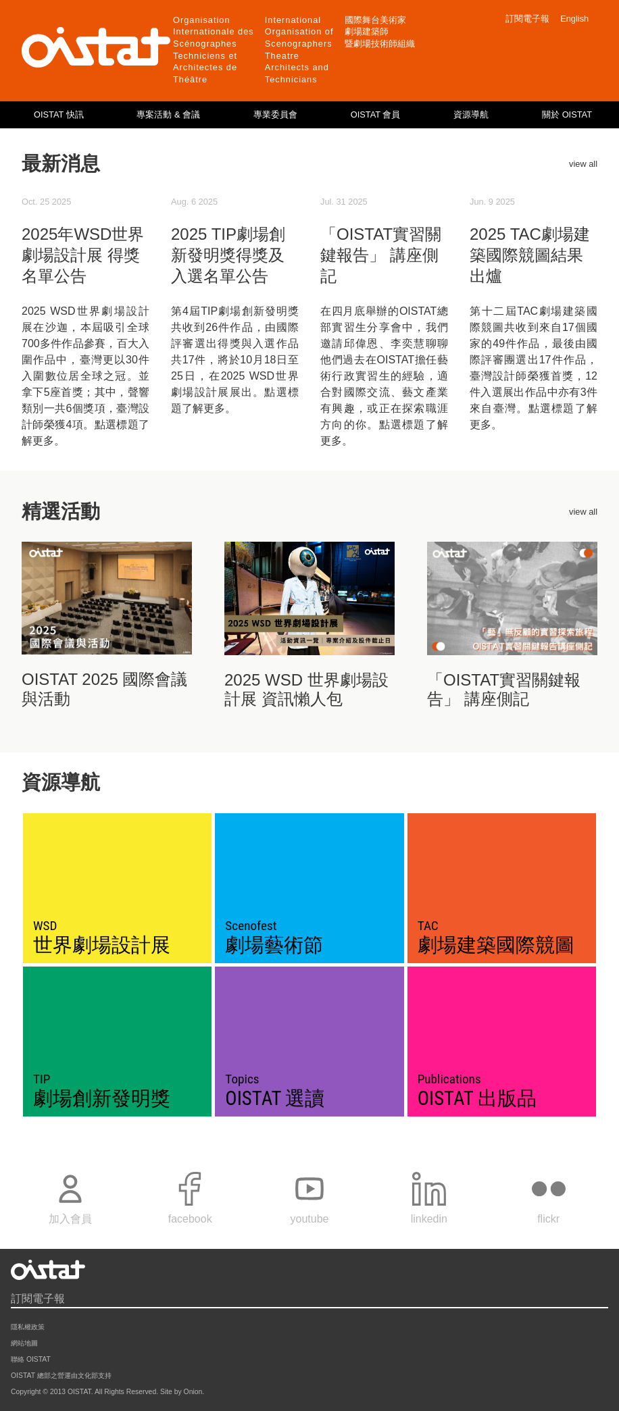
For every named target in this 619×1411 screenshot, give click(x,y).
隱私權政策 (28, 1327)
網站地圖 (24, 1343)
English (574, 19)
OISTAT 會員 (376, 114)
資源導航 (471, 114)
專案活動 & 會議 (168, 114)
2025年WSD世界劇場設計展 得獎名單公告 (83, 255)
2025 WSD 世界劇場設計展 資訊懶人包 (306, 690)
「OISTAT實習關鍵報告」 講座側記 (380, 255)
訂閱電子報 (527, 19)
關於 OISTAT (567, 114)
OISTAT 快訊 (59, 114)
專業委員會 (275, 114)
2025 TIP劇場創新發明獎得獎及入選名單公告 (228, 255)
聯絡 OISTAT (31, 1359)
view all (583, 164)
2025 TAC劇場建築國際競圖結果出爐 (530, 255)
